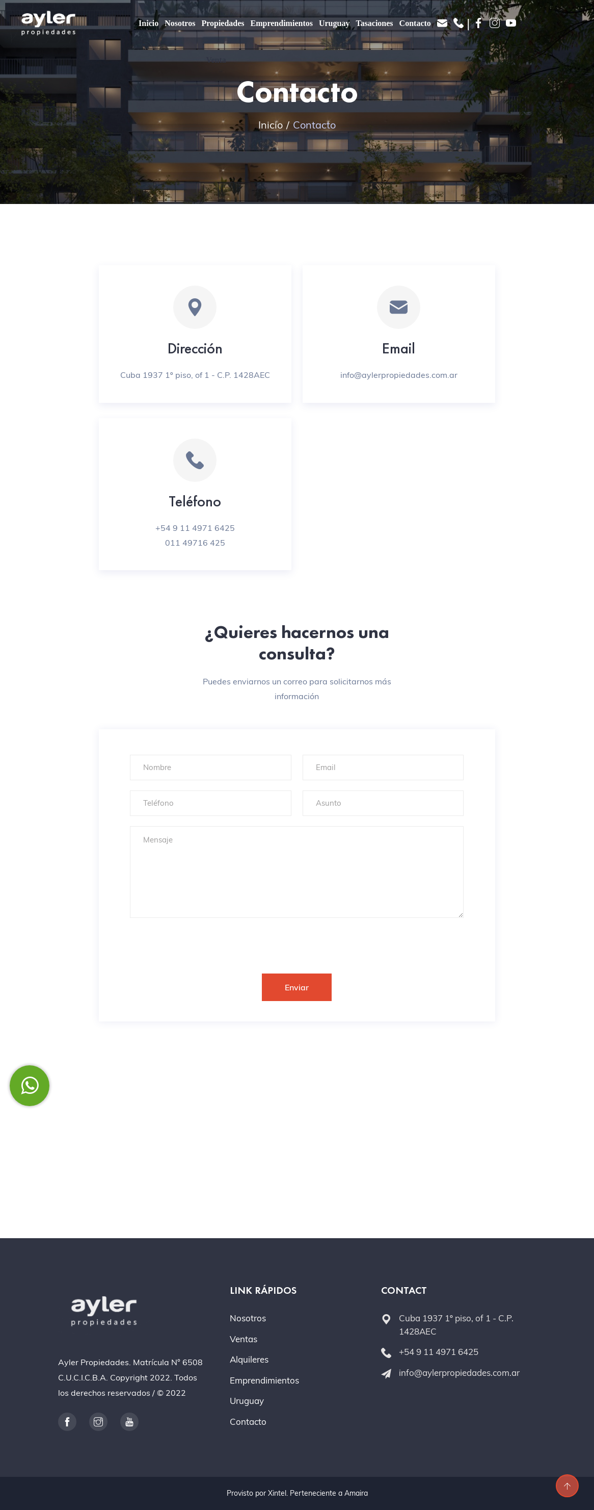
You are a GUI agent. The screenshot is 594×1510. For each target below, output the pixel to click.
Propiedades (222, 23)
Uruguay (334, 23)
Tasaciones (374, 23)
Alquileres (249, 1359)
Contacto (415, 23)
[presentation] (207, 941)
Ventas (243, 1339)
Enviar (297, 987)
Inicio (148, 23)
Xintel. (278, 1493)
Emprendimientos (282, 23)
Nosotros (180, 23)
